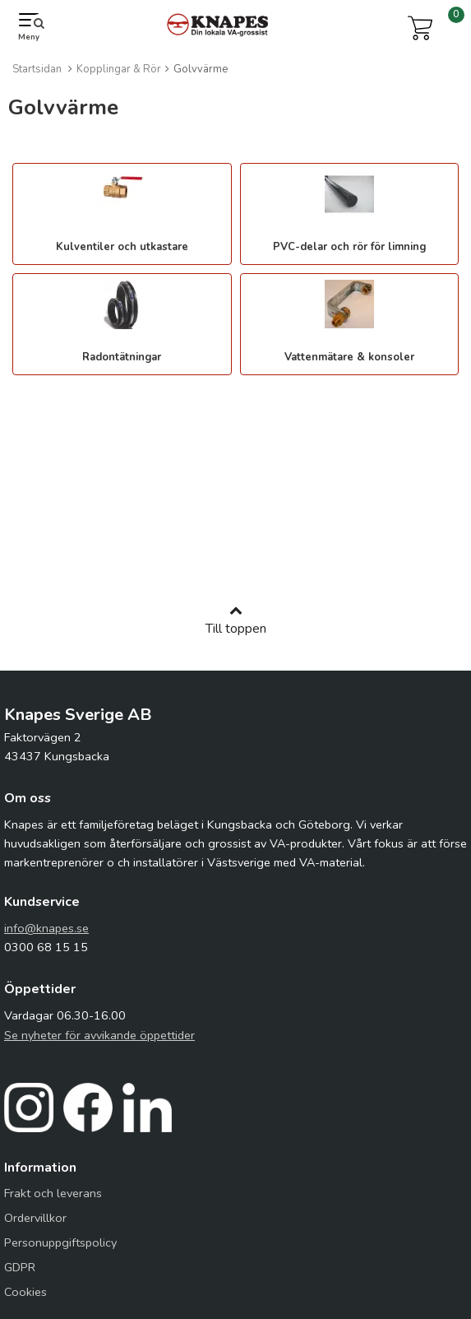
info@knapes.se (46, 928)
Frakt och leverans (53, 1193)
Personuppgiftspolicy (60, 1242)
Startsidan (37, 69)
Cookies (25, 1292)
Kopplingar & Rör (118, 69)
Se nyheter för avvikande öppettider (99, 1035)
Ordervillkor (35, 1218)
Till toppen (235, 620)
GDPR (19, 1267)
